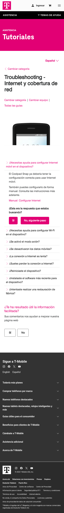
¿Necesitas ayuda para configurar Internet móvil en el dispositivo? (32, 164)
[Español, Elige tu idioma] (52, 61)
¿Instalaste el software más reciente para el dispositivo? (31, 280)
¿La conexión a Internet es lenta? (28, 256)
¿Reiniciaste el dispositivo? (25, 270)
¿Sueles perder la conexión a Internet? (31, 263)
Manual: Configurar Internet (25, 200)
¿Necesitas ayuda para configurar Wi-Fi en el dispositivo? (30, 232)
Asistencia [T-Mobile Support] (9, 30)
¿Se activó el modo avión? (24, 241)
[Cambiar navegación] (52, 15)
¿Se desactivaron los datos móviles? (30, 248)
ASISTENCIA (10, 15)
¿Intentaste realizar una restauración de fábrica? (30, 291)
